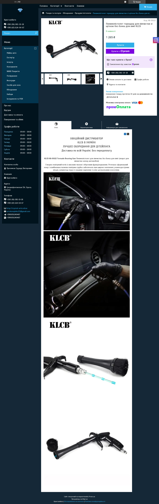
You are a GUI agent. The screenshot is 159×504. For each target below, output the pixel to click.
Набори (10, 94)
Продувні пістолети (83, 13)
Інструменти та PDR (15, 99)
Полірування (12, 76)
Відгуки (7, 110)
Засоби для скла (13, 85)
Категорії (54, 6)
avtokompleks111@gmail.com (18, 211)
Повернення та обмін (13, 119)
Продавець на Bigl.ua (80, 499)
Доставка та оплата (13, 115)
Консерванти (12, 67)
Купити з (120, 51)
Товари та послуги (53, 13)
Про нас (7, 105)
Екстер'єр (10, 57)
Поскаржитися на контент (74, 501)
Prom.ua (92, 497)
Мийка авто (11, 53)
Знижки (80, 6)
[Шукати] (36, 33)
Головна (44, 6)
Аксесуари (11, 80)
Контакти (69, 6)
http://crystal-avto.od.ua (17, 208)
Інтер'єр (10, 62)
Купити (120, 45)
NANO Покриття (13, 71)
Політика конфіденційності (95, 501)
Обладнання (68, 13)
